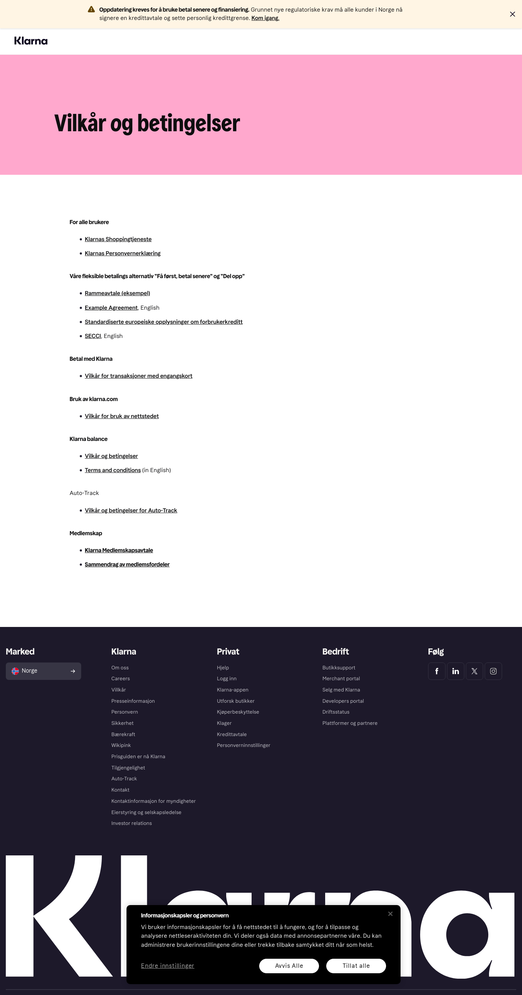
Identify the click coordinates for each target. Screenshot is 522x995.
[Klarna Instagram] (493, 671)
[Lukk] (390, 914)
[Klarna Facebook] (437, 671)
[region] (264, 944)
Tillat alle (356, 965)
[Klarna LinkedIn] (455, 671)
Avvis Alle (289, 965)
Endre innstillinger (167, 966)
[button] (513, 14)
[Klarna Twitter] (474, 671)
